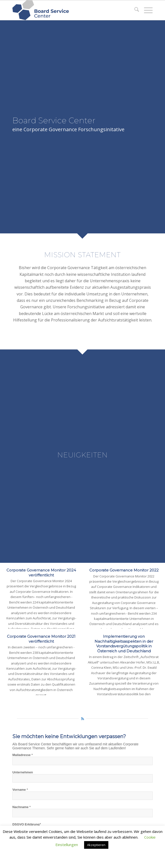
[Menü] (146, 10)
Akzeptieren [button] (96, 845)
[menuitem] (134, 10)
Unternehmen (22, 772)
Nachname (21, 807)
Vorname (20, 789)
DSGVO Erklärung (26, 824)
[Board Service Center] (68, 10)
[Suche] (134, 10)
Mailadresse (22, 755)
